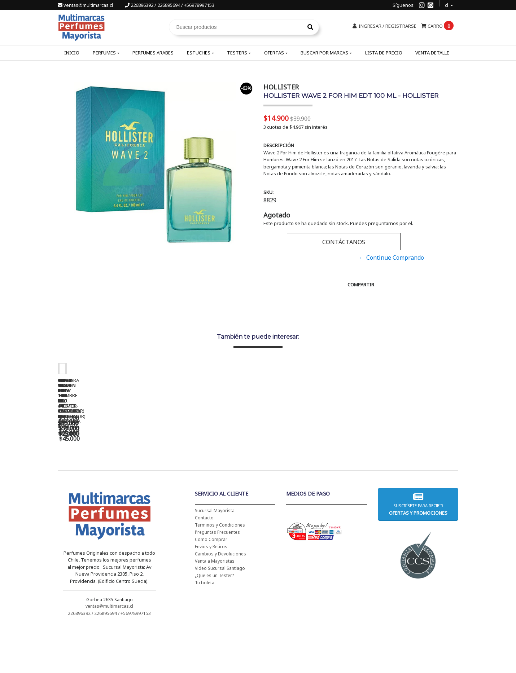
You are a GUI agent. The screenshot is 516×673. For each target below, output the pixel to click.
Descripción (278, 145)
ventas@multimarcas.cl (86, 5)
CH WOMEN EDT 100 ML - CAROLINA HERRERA (108, 473)
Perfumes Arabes (153, 52)
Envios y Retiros (211, 593)
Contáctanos (343, 242)
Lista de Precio (383, 52)
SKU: (268, 192)
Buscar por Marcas (324, 52)
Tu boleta (204, 629)
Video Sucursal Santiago (220, 615)
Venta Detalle (432, 52)
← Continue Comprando (391, 257)
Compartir (360, 284)
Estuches (198, 52)
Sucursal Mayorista (215, 557)
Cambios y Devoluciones (220, 600)
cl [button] (447, 4)
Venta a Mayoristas (215, 607)
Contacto (204, 564)
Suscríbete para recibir (418, 550)
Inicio (71, 52)
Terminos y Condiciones (220, 571)
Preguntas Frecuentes (217, 579)
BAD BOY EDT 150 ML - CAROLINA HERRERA (310, 473)
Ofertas (274, 52)
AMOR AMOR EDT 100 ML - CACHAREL (411, 473)
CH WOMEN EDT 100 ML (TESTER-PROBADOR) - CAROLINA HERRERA (209, 475)
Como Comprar (211, 586)
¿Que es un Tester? (214, 622)
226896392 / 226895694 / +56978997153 (169, 5)
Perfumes (104, 52)
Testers (237, 52)
